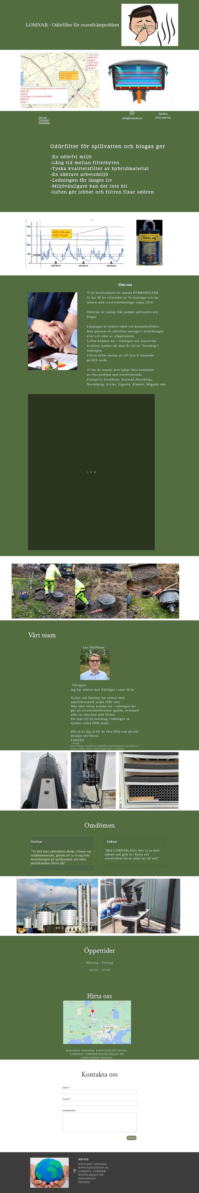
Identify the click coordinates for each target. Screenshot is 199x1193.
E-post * (67, 1099)
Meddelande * (70, 1110)
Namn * (66, 1087)
